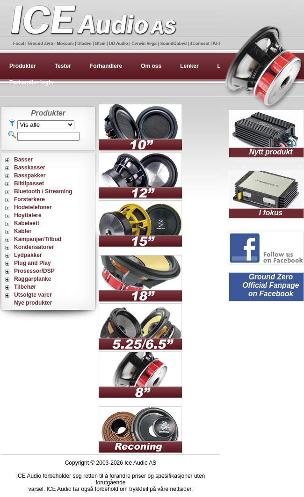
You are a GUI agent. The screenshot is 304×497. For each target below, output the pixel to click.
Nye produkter (33, 303)
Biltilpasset (29, 183)
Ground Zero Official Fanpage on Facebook (270, 285)
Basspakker (29, 175)
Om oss (151, 66)
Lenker (189, 66)
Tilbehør (25, 287)
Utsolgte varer (33, 295)
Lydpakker (28, 255)
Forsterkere (29, 199)
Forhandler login (31, 82)
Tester (63, 66)
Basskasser (29, 167)
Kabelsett (26, 223)
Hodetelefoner (33, 207)
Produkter (22, 66)
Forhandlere (106, 66)
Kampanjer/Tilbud (37, 239)
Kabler (22, 231)
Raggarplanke (32, 279)
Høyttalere (28, 215)
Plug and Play (32, 263)
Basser (23, 159)
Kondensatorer (34, 247)
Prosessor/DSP (34, 271)
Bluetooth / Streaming (43, 191)
